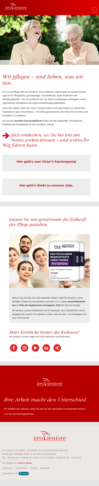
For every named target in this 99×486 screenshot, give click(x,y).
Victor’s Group (25, 463)
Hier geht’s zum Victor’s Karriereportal (46, 161)
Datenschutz (22, 468)
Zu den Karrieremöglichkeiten (19, 414)
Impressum (7, 468)
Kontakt (33, 468)
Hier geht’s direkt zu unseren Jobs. (46, 185)
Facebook (44, 468)
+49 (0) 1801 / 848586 (17, 457)
